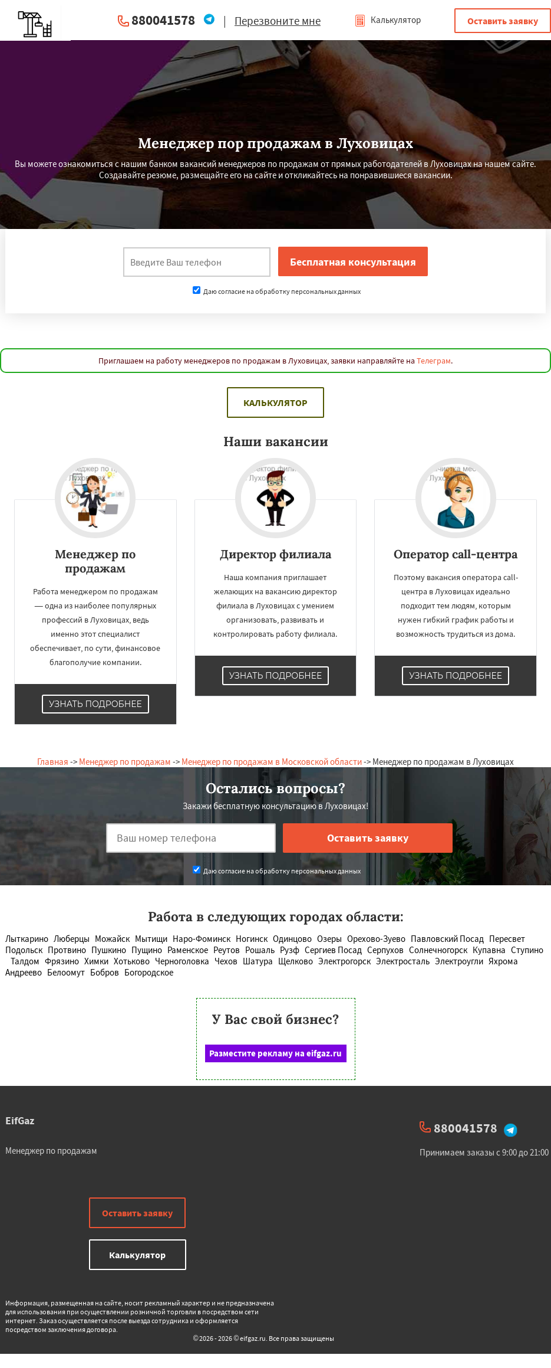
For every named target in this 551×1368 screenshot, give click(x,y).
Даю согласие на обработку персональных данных (277, 291)
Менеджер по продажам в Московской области (272, 761)
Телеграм (434, 360)
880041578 (163, 19)
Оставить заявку (502, 21)
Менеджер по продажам (125, 761)
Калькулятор (387, 19)
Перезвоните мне (278, 21)
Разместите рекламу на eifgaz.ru (275, 1053)
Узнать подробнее (95, 704)
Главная (52, 761)
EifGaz (19, 1120)
